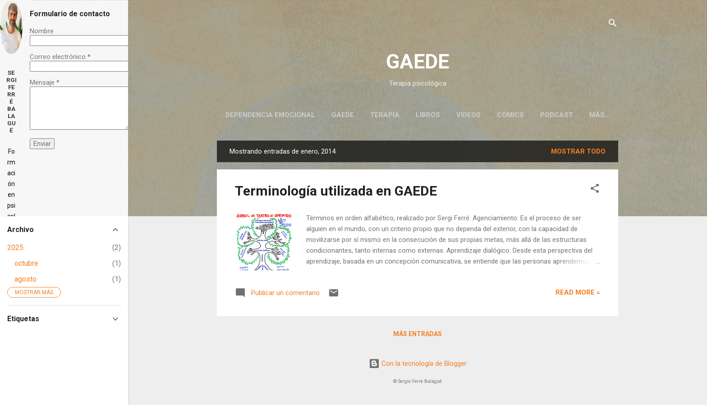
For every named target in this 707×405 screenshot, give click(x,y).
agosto (25, 279)
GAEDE (417, 61)
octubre (26, 263)
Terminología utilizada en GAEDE (336, 191)
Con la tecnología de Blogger (418, 363)
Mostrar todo (578, 151)
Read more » (578, 292)
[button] (594, 190)
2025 (15, 247)
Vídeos (468, 115)
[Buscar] (612, 24)
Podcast (556, 115)
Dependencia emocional (270, 115)
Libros (428, 115)
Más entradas (417, 333)
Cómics (510, 115)
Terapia (384, 115)
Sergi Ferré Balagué (11, 101)
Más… (599, 115)
